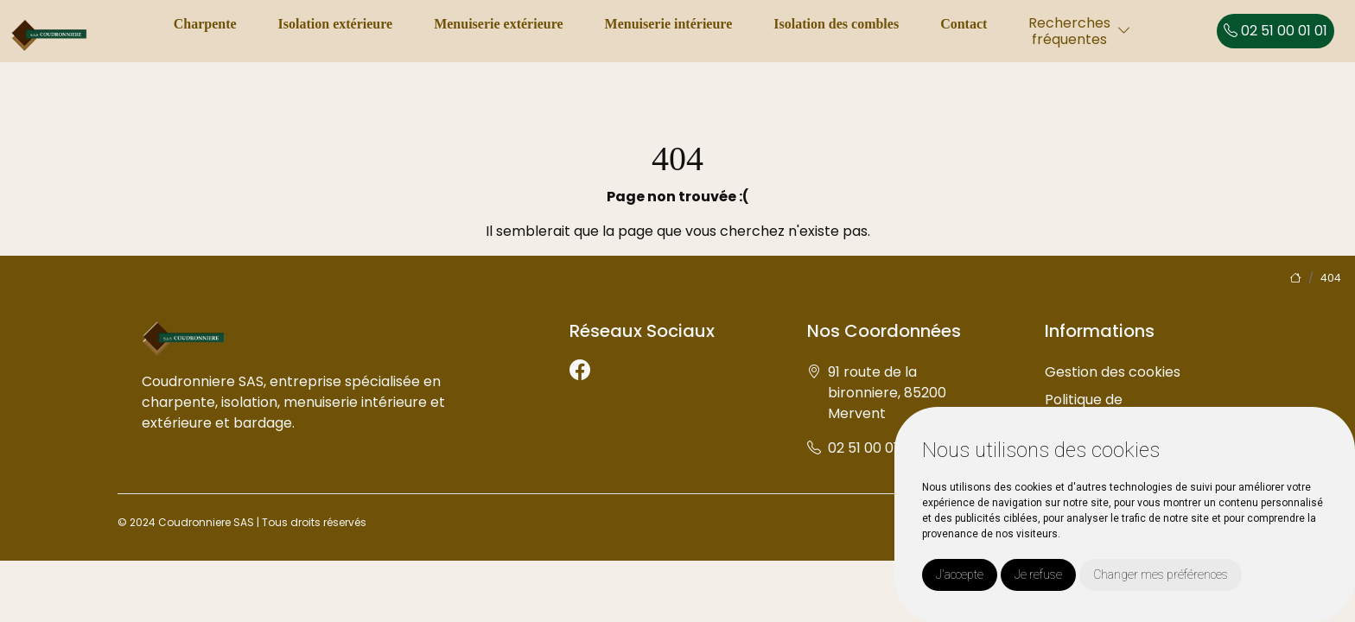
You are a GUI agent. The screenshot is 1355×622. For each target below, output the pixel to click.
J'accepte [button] (959, 574)
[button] (1124, 30)
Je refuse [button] (1038, 574)
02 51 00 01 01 (1275, 31)
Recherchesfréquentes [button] (1069, 31)
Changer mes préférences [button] (1160, 574)
